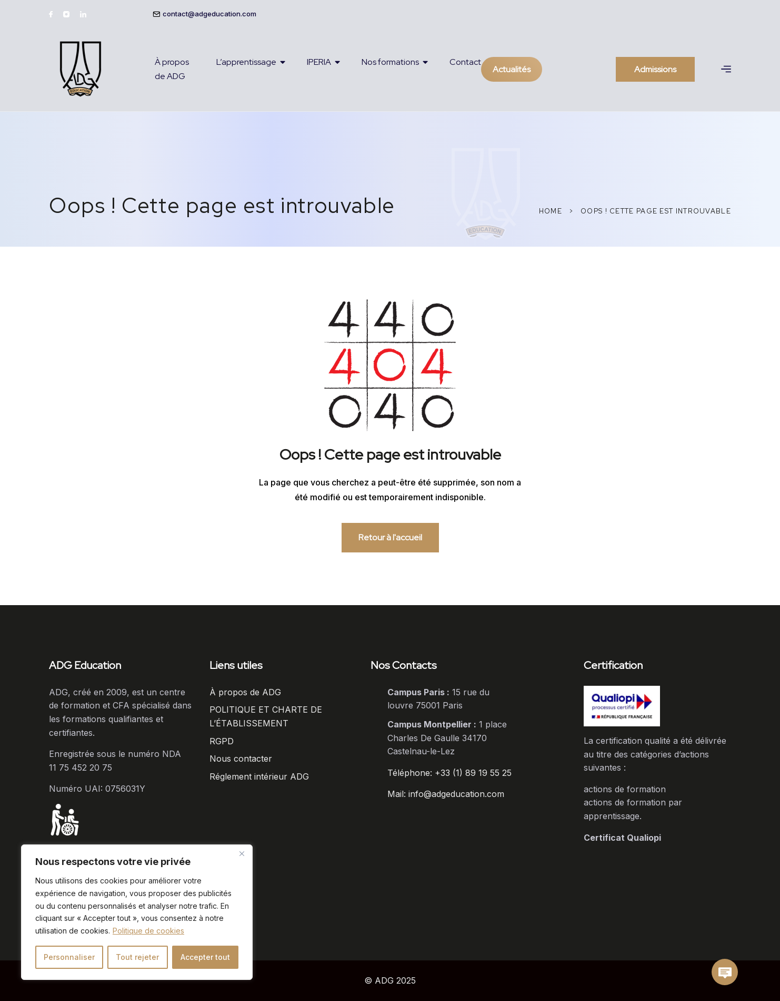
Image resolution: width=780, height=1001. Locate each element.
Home (550, 211)
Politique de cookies (148, 930)
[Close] (241, 853)
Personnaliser (69, 957)
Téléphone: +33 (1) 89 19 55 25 (449, 772)
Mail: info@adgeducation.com (445, 794)
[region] (137, 912)
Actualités (512, 69)
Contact (465, 61)
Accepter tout (205, 957)
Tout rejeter (137, 957)
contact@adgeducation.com (209, 13)
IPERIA (319, 61)
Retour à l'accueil (390, 537)
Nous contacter (240, 758)
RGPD (221, 741)
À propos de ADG (172, 69)
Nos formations (390, 61)
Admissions (655, 69)
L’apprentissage (246, 61)
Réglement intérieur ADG (259, 776)
